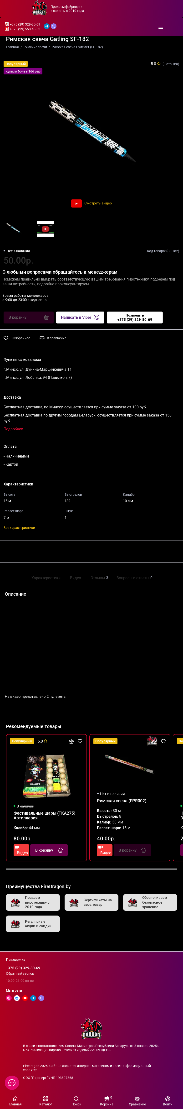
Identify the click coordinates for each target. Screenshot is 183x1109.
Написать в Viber (80, 317)
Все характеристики (19, 528)
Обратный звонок (20, 973)
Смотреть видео (91, 203)
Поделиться (19, 551)
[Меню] (161, 27)
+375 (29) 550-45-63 (25, 29)
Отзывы (99, 578)
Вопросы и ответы (134, 578)
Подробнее (13, 429)
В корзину (49, 850)
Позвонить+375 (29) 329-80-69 (134, 317)
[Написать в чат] (12, 1083)
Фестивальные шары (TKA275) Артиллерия (44, 815)
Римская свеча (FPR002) (121, 800)
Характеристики (46, 578)
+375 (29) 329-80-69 (25, 24)
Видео (75, 578)
